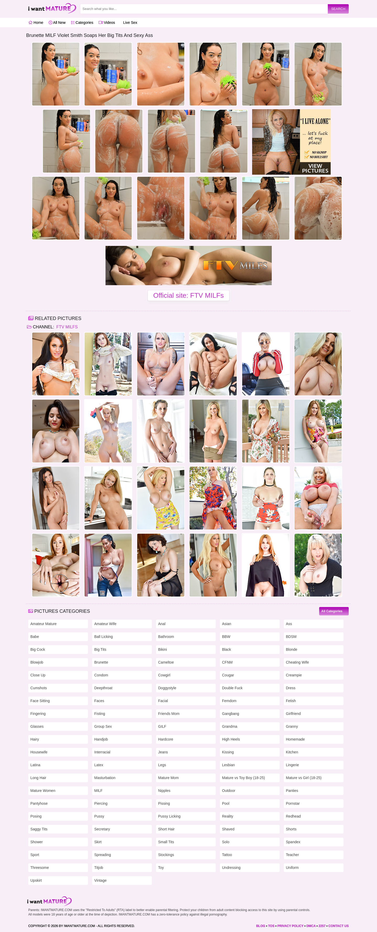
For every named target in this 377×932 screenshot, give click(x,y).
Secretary (102, 829)
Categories (82, 22)
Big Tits (100, 649)
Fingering (38, 714)
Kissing (228, 752)
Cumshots (38, 688)
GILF (162, 726)
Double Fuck (232, 688)
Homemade (295, 739)
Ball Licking (103, 637)
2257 (322, 926)
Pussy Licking (169, 816)
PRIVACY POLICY (290, 926)
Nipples (164, 790)
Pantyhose (39, 803)
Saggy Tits (38, 829)
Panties (292, 790)
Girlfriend (293, 714)
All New (57, 22)
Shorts (291, 829)
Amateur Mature (43, 624)
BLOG (260, 926)
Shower (36, 842)
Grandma (229, 726)
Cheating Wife (297, 662)
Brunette (101, 662)
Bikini (162, 649)
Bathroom (166, 637)
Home (35, 22)
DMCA (311, 926)
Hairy (34, 739)
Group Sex (103, 726)
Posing (36, 816)
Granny (292, 726)
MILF (98, 790)
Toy (161, 867)
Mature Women (42, 790)
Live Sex (128, 22)
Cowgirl (164, 675)
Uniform (292, 867)
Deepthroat (103, 688)
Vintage (100, 880)
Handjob (101, 739)
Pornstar (293, 803)
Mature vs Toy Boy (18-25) (243, 778)
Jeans (163, 752)
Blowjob (36, 662)
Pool (225, 803)
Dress (291, 688)
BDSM (291, 637)
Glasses (37, 726)
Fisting (99, 714)
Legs (162, 765)
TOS (271, 926)
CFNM (227, 662)
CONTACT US (338, 926)
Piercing (101, 803)
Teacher (292, 855)
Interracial (102, 752)
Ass (289, 624)
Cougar (228, 675)
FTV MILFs (66, 327)
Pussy (99, 816)
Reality (227, 816)
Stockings (166, 855)
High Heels (231, 739)
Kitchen (292, 752)
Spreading (102, 855)
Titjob (98, 867)
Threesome (39, 867)
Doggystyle (167, 688)
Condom (101, 675)
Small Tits (166, 842)
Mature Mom (168, 778)
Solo (225, 842)
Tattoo (227, 855)
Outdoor (228, 790)
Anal (161, 624)
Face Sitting (40, 701)
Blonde (291, 649)
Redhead (293, 816)
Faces (99, 701)
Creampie (294, 675)
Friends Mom (169, 714)
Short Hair (166, 829)
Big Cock (37, 649)
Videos (107, 22)
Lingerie (292, 765)
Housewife (38, 752)
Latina (35, 765)
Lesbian (228, 765)
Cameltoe (166, 662)
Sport (34, 855)
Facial (163, 701)
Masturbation (104, 778)
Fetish (291, 701)
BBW (226, 637)
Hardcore (165, 739)
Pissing (164, 803)
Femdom (229, 701)
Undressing (231, 867)
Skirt (98, 842)
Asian (226, 624)
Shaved (228, 829)
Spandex (293, 842)
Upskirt (36, 880)
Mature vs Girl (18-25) (303, 778)
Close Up (38, 675)
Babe (34, 637)
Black (226, 649)
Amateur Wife (105, 624)
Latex (98, 765)
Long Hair (38, 778)
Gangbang (230, 714)
